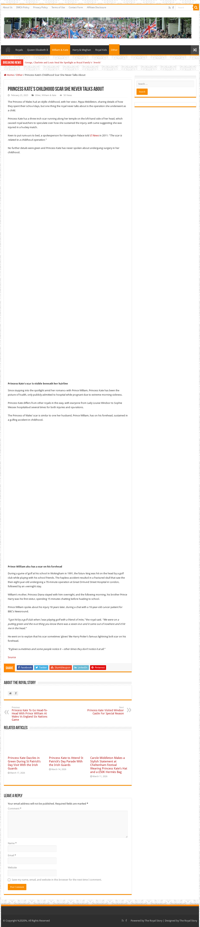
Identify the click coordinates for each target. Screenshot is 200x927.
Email (12, 855)
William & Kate (60, 49)
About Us (7, 7)
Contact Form (76, 7)
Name (12, 843)
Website (12, 867)
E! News (94, 135)
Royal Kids (101, 49)
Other (114, 49)
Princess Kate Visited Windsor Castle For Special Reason (104, 710)
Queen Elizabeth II (37, 49)
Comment (14, 808)
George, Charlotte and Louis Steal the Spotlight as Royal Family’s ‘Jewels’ (63, 62)
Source (12, 657)
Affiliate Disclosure (96, 7)
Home (8, 49)
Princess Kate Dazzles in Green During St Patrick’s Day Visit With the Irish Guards (24, 763)
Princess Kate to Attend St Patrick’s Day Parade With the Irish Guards (66, 761)
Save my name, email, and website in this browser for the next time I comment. (57, 879)
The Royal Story (153, 920)
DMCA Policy (22, 7)
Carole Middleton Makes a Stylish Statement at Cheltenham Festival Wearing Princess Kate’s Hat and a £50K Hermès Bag (108, 765)
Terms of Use (58, 7)
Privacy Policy (40, 7)
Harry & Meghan (81, 49)
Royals (19, 49)
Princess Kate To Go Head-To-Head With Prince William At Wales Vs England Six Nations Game (32, 713)
